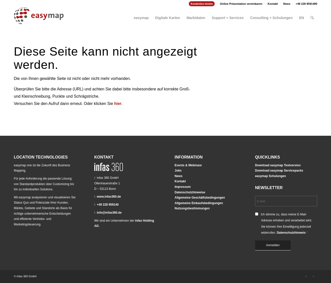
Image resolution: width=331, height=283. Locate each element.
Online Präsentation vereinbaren (241, 3)
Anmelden (273, 245)
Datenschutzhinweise (190, 192)
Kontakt (273, 3)
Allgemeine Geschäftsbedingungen (200, 197)
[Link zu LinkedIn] (306, 276)
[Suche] (312, 15)
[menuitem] (201, 4)
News (286, 3)
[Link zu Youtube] (313, 276)
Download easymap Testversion (278, 165)
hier (117, 103)
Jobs (178, 170)
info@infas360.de (109, 212)
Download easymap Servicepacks (279, 170)
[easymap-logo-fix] (39, 19)
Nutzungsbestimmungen (192, 208)
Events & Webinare (188, 165)
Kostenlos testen (202, 3)
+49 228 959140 (108, 204)
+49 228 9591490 (306, 3)
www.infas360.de (109, 196)
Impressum (183, 187)
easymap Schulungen (270, 176)
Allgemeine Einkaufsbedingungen (199, 203)
